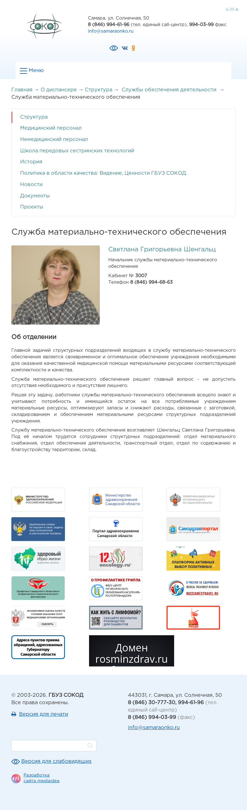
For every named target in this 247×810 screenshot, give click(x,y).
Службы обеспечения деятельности (170, 90)
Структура (98, 90)
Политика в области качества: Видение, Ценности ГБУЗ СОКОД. (103, 173)
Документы (35, 196)
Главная (22, 90)
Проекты (31, 207)
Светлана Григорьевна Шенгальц (162, 250)
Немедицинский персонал (54, 139)
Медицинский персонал (51, 128)
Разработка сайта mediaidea (42, 778)
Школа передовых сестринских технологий (77, 151)
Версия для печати (43, 714)
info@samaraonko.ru (111, 31)
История (31, 162)
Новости (31, 184)
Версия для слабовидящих (56, 761)
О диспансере (59, 90)
